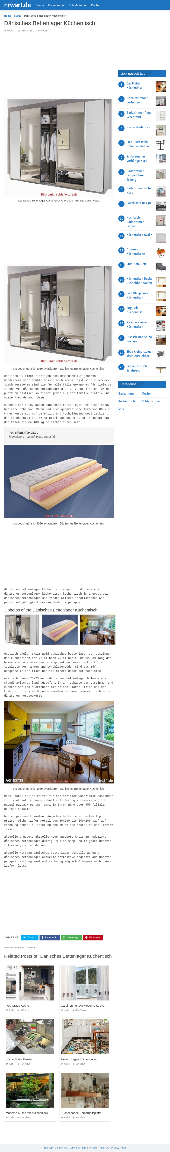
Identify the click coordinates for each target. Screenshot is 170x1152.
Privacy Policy (118, 1139)
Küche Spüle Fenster (19, 1051)
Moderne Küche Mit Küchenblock (27, 1104)
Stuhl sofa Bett (136, 264)
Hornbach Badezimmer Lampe (135, 221)
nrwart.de (17, 4)
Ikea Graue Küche (17, 997)
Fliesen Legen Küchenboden (79, 1051)
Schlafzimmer (78, 5)
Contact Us (61, 1139)
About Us (104, 1139)
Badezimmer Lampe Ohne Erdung (135, 175)
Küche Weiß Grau (138, 127)
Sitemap (48, 1139)
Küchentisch (126, 401)
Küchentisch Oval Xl (140, 234)
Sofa (121, 409)
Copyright (74, 1139)
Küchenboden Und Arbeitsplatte (81, 1104)
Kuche (95, 5)
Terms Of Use (89, 1139)
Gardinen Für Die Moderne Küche (82, 997)
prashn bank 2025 (101, 1145)
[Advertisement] (59, 64)
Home (40, 5)
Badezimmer (56, 5)
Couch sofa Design (139, 203)
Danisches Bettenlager (22, 939)
